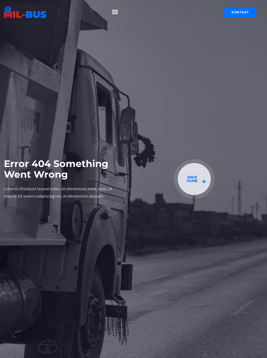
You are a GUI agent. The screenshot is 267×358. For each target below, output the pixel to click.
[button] (115, 12)
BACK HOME (196, 179)
